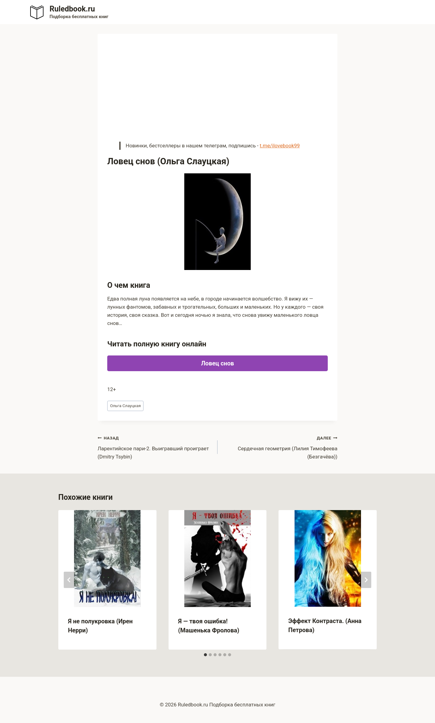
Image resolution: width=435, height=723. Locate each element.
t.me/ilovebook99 (280, 146)
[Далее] (365, 580)
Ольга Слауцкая (125, 405)
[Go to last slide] (69, 580)
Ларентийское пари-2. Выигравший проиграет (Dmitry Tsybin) (155, 447)
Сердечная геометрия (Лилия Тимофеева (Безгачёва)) (280, 447)
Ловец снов (217, 363)
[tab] (205, 654)
